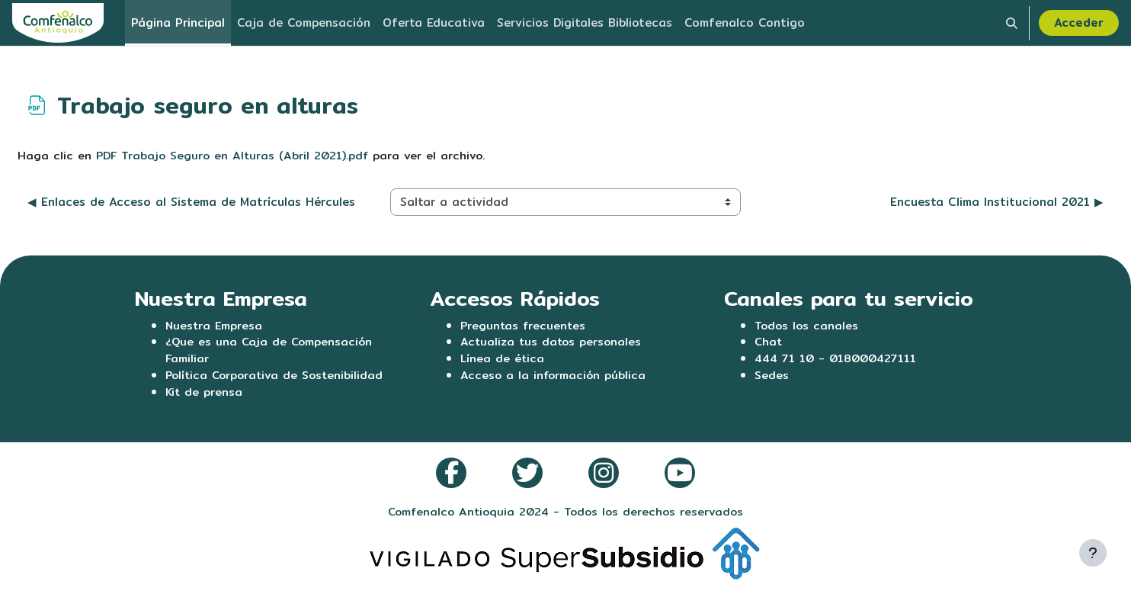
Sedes (772, 377)
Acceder (1079, 22)
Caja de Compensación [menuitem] (303, 22)
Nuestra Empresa (214, 325)
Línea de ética (502, 359)
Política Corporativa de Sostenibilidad (277, 377)
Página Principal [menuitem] (178, 22)
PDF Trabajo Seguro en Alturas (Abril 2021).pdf (234, 155)
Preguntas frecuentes (524, 325)
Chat (769, 343)
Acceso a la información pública (554, 377)
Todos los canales (807, 325)
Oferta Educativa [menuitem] (434, 22)
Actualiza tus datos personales (553, 343)
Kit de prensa (204, 394)
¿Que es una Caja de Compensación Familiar (270, 351)
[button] (1012, 23)
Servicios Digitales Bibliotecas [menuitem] (584, 22)
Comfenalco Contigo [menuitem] (744, 22)
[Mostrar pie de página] (1093, 553)
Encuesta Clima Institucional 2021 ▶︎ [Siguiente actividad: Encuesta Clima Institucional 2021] (997, 202)
